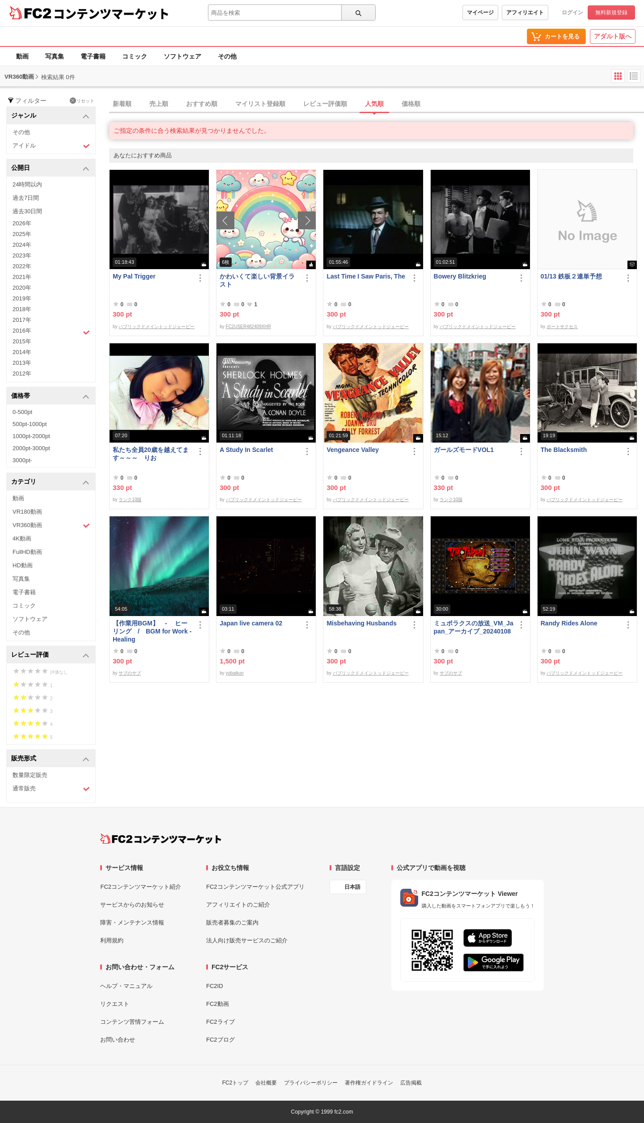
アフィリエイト (525, 12)
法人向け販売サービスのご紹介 (247, 940)
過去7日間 (26, 197)
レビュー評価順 (325, 103)
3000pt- (22, 460)
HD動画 (23, 565)
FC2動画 (217, 1004)
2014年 (22, 352)
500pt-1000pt (30, 424)
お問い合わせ (117, 1039)
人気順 (374, 103)
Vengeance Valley (352, 449)
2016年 (51, 331)
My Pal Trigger (134, 276)
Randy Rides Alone (569, 623)
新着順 (122, 103)
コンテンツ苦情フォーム (132, 1021)
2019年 (22, 298)
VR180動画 (27, 511)
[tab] (376, 104)
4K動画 (22, 538)
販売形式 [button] (50, 759)
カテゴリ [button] (50, 482)
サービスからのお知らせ (132, 904)
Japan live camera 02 (251, 623)
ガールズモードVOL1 (464, 449)
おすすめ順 (201, 103)
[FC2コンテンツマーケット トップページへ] (160, 838)
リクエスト (114, 1004)
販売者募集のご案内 (232, 922)
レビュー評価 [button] (50, 655)
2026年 (22, 223)
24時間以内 (27, 184)
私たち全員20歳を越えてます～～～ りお (151, 453)
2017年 (22, 320)
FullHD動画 (27, 552)
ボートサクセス (562, 326)
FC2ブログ (220, 1039)
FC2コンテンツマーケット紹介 (140, 886)
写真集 (54, 56)
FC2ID (214, 986)
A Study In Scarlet (246, 449)
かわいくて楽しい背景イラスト (257, 280)
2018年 (22, 309)
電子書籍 (93, 56)
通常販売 (51, 789)
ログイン (572, 12)
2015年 (22, 341)
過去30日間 (27, 211)
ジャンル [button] (50, 116)
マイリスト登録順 (260, 103)
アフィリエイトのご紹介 (238, 904)
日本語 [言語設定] (352, 887)
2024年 (22, 244)
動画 (22, 56)
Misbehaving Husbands (361, 623)
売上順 (158, 103)
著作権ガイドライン (369, 1083)
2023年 (22, 255)
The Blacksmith (564, 449)
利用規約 (111, 940)
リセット (82, 100)
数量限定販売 (30, 775)
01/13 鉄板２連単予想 (571, 276)
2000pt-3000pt (31, 448)
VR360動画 (51, 525)
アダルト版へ (612, 36)
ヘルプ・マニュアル (126, 986)
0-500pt (22, 412)
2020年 (22, 287)
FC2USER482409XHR (248, 326)
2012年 (22, 373)
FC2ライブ (220, 1021)
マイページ (480, 12)
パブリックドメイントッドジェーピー (157, 326)
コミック (134, 56)
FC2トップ (235, 1083)
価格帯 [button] (50, 396)
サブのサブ (130, 673)
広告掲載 (411, 1083)
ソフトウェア (182, 56)
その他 (227, 56)
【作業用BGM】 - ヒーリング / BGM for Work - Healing (152, 631)
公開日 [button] (50, 168)
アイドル (51, 146)
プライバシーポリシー (311, 1083)
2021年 (22, 277)
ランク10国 (130, 499)
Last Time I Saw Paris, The (365, 276)
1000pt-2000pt (31, 436)
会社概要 (266, 1083)
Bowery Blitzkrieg (460, 276)
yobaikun (235, 673)
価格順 (411, 103)
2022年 (22, 266)
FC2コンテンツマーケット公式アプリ (255, 886)
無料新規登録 (611, 12)
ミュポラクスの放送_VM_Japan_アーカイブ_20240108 (473, 627)
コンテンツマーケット (111, 13)
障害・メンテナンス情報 (132, 922)
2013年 (22, 362)
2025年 (22, 234)
